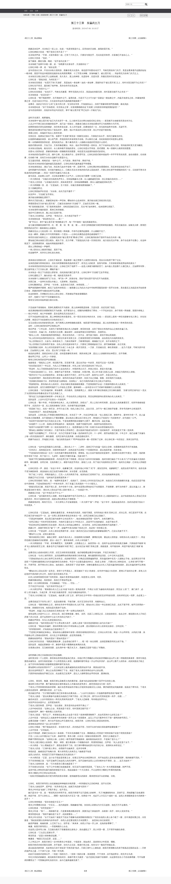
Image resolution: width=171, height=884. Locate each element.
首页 (25, 11)
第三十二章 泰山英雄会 (33, 38)
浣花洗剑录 (44, 15)
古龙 (31, 11)
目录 (85, 871)
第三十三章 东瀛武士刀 (58, 15)
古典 (36, 11)
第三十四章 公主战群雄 (137, 38)
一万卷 (32, 15)
